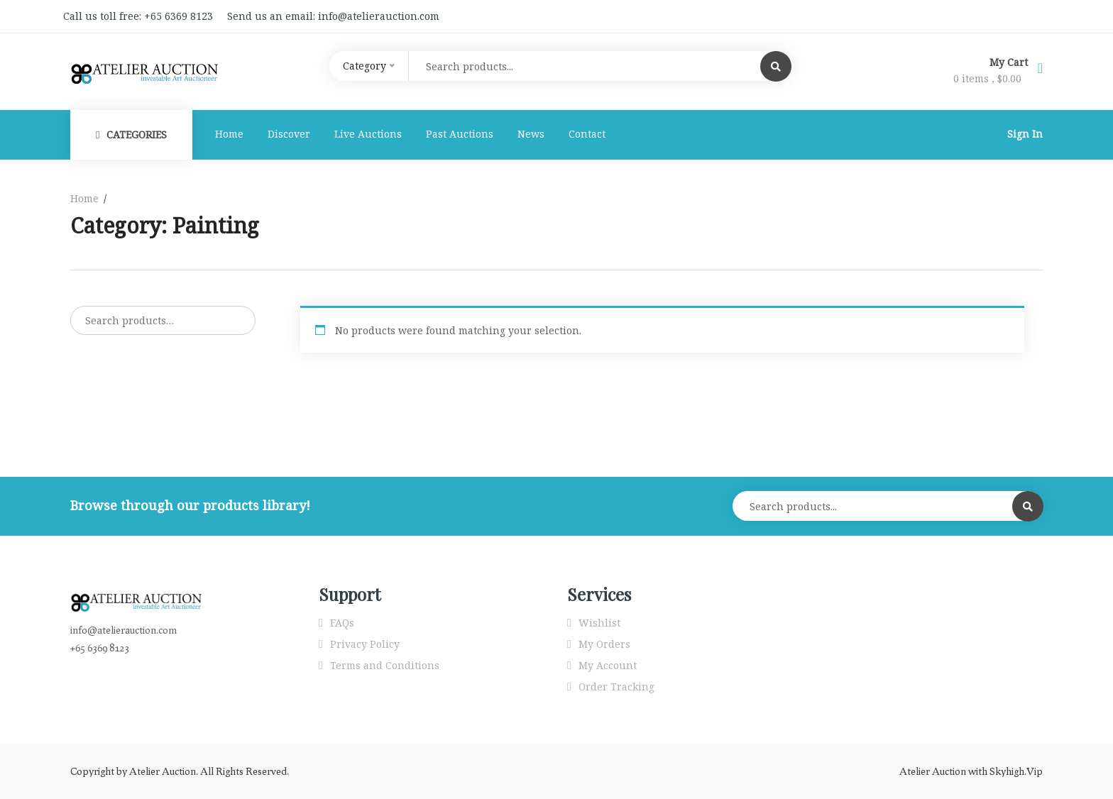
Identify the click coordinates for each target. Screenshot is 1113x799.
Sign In (1025, 133)
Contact (587, 133)
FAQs (342, 622)
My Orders (604, 644)
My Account (608, 665)
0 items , (987, 78)
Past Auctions (459, 133)
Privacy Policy (365, 644)
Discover (289, 133)
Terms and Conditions (384, 665)
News (530, 133)
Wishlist (599, 622)
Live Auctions (368, 133)
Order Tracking (616, 686)
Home (229, 133)
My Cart (1010, 62)
